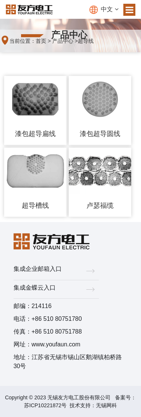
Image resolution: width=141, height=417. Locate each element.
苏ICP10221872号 (45, 405)
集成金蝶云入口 (56, 289)
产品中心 (62, 41)
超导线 (86, 41)
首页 (41, 41)
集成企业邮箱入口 (56, 270)
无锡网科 (106, 405)
